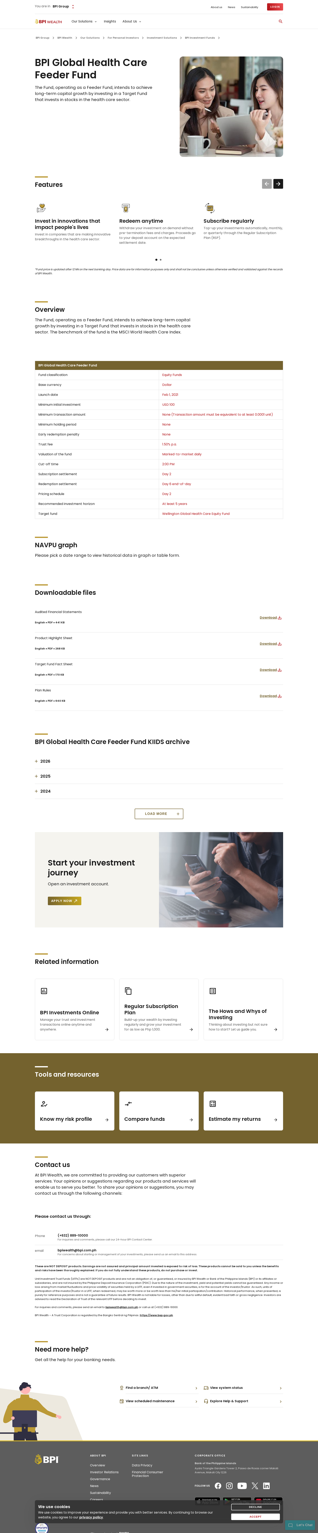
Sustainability (249, 7)
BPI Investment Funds (200, 38)
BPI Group (42, 38)
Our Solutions (90, 38)
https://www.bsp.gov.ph (156, 1315)
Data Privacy (142, 1465)
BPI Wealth (64, 38)
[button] (156, 260)
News (231, 7)
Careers (96, 1500)
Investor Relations (104, 1472)
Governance (100, 1479)
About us (216, 7)
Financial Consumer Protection (147, 1474)
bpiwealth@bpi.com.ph (121, 1307)
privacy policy (91, 1517)
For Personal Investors (123, 38)
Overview (97, 1465)
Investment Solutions (162, 38)
